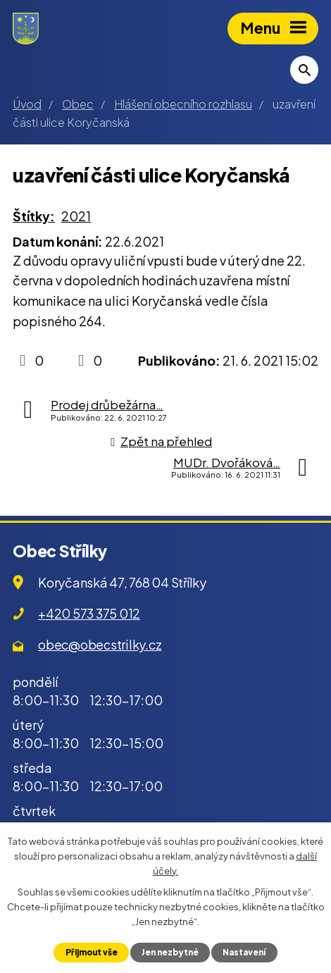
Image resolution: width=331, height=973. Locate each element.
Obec (78, 104)
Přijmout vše (91, 952)
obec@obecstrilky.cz (99, 644)
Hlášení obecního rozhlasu (183, 104)
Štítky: (34, 216)
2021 (76, 216)
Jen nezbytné (170, 952)
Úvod (27, 104)
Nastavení (244, 952)
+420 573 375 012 (89, 613)
